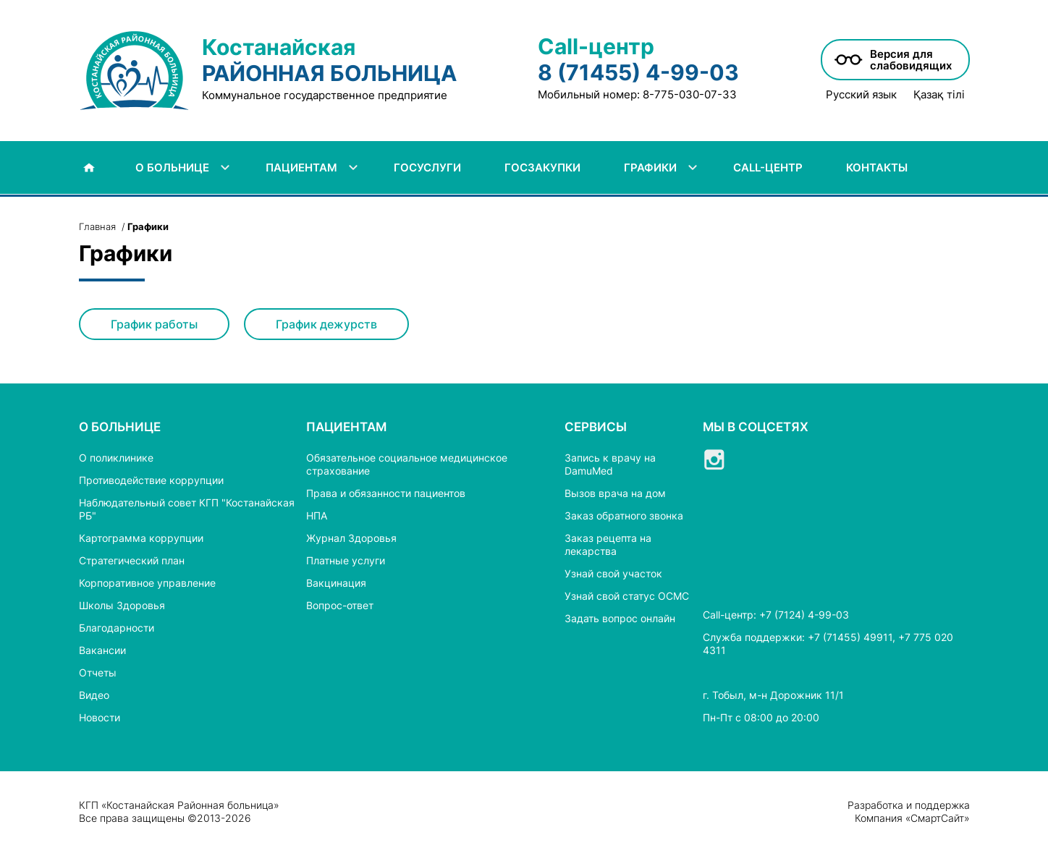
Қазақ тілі (939, 94)
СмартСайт (937, 818)
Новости (99, 717)
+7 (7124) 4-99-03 (804, 614)
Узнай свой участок (613, 573)
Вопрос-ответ (339, 605)
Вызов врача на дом (615, 493)
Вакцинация (336, 583)
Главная (97, 226)
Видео (94, 695)
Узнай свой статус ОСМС (627, 596)
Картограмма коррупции (141, 538)
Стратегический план (132, 560)
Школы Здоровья (122, 605)
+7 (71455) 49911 (850, 637)
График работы (154, 324)
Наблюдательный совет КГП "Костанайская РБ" (187, 509)
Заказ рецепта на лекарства (608, 544)
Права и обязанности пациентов (385, 493)
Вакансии (102, 650)
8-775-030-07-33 (690, 94)
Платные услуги (345, 560)
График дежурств (326, 324)
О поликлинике (116, 457)
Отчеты (98, 672)
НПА (316, 515)
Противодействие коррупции (151, 480)
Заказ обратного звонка (624, 515)
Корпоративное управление (147, 583)
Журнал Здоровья (351, 538)
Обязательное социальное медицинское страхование (406, 464)
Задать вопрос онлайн (620, 618)
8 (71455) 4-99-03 (638, 72)
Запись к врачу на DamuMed (610, 464)
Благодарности (116, 627)
